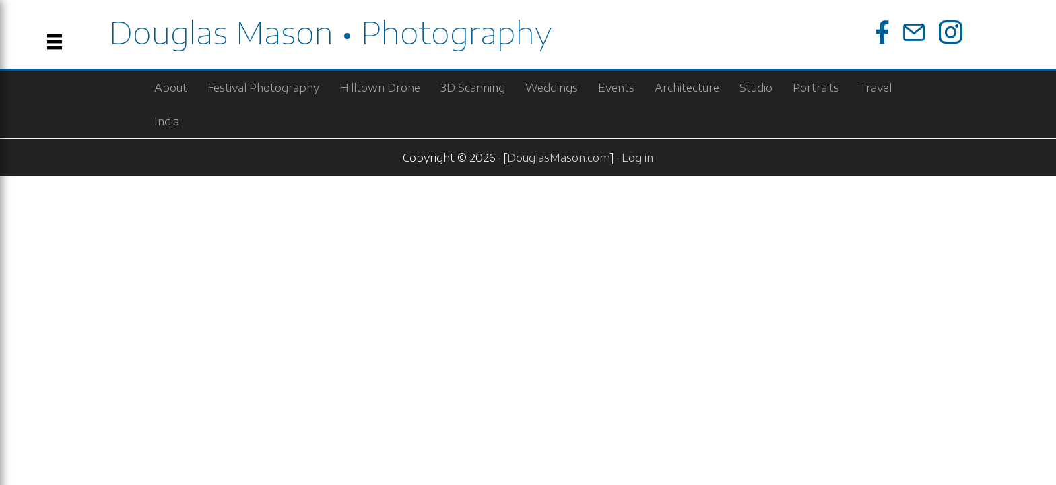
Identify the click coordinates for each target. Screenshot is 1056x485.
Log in (637, 157)
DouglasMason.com (558, 157)
